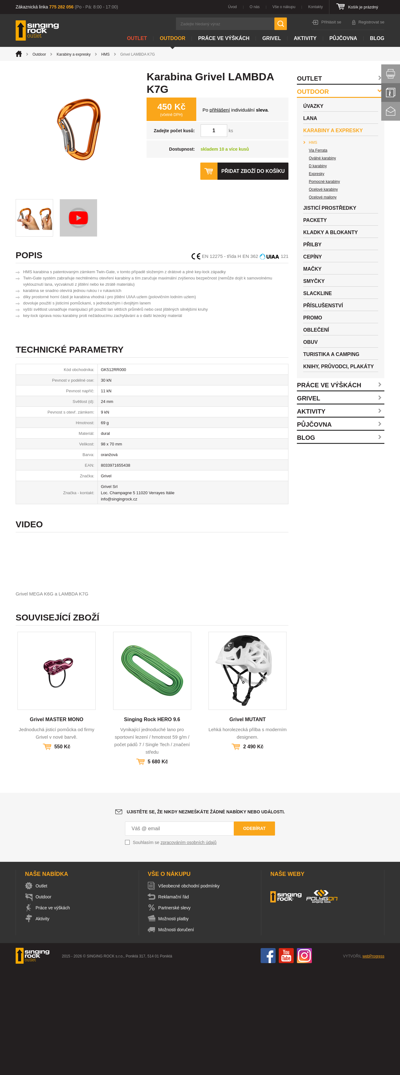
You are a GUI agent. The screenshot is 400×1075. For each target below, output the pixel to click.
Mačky (312, 269)
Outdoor (172, 38)
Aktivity (305, 38)
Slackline (317, 293)
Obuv (310, 342)
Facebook (268, 1062)
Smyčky (313, 281)
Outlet (137, 38)
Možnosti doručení (177, 1036)
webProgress (373, 1063)
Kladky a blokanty (330, 232)
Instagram (304, 1062)
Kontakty (315, 7)
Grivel (271, 38)
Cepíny (312, 256)
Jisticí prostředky (329, 208)
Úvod (232, 7)
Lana (310, 118)
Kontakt (390, 111)
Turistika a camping (331, 354)
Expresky (316, 174)
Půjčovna (343, 38)
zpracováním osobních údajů (189, 949)
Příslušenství (323, 305)
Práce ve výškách (223, 38)
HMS (105, 54)
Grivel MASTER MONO (56, 826)
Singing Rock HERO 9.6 (152, 826)
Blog (377, 38)
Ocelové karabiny (323, 189)
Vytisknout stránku (390, 73)
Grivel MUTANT (247, 826)
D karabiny (318, 166)
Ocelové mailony (323, 197)
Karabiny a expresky (74, 54)
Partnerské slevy (176, 1014)
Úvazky (313, 106)
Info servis (390, 92)
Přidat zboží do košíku (252, 171)
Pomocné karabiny (324, 181)
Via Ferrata (318, 150)
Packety (315, 220)
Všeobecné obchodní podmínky (190, 992)
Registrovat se (371, 22)
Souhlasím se (175, 949)
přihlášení (220, 110)
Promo (312, 317)
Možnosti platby (175, 1025)
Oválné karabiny (322, 158)
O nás (255, 7)
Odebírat (254, 934)
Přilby (312, 244)
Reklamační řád (175, 1003)
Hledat (280, 24)
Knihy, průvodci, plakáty (338, 366)
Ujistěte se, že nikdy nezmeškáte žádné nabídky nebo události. (206, 918)
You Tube (286, 1062)
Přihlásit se (331, 22)
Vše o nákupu (283, 7)
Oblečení (316, 330)
